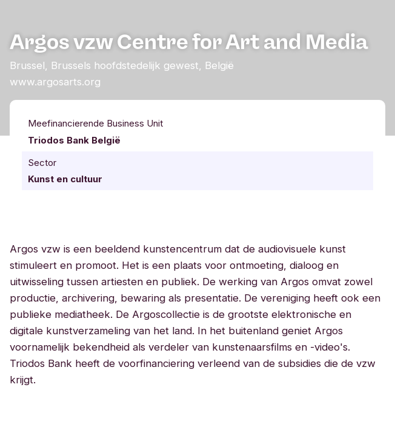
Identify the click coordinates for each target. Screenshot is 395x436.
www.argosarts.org (55, 82)
